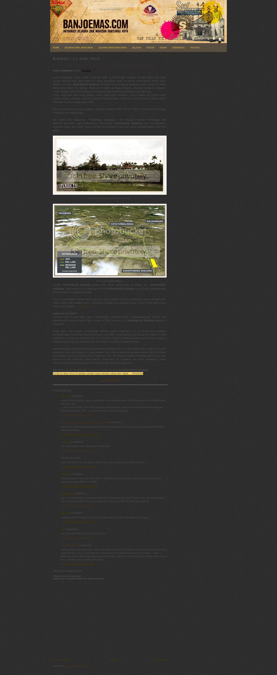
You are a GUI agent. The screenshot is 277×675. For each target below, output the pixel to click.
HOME (56, 47)
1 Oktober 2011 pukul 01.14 (79, 466)
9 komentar (86, 71)
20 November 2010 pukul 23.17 (81, 434)
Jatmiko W (66, 442)
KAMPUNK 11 (67, 493)
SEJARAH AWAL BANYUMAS (78, 47)
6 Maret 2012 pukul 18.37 (77, 522)
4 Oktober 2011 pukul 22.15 (79, 486)
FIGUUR (150, 47)
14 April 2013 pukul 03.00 (77, 564)
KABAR (163, 47)
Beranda (113, 660)
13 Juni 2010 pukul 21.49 (76, 415)
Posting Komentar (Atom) (77, 666)
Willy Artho (66, 396)
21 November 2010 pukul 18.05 (81, 450)
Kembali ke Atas (109, 380)
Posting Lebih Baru (62, 660)
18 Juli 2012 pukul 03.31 (76, 538)
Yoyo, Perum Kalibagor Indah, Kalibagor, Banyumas (85, 422)
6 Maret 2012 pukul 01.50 (77, 505)
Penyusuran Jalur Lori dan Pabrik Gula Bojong (104, 65)
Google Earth (82, 306)
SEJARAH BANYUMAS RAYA (112, 47)
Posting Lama (161, 660)
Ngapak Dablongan (70, 545)
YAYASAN (194, 47)
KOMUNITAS (178, 47)
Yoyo (63, 529)
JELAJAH (136, 47)
